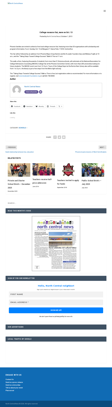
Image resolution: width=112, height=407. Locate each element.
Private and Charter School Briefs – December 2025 (19, 184)
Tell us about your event (14, 388)
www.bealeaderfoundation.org (29, 76)
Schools (22, 128)
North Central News (53, 36)
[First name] (56, 294)
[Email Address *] (56, 302)
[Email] (40, 92)
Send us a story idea (13, 385)
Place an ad (10, 390)
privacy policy (59, 316)
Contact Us (10, 379)
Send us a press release (14, 382)
